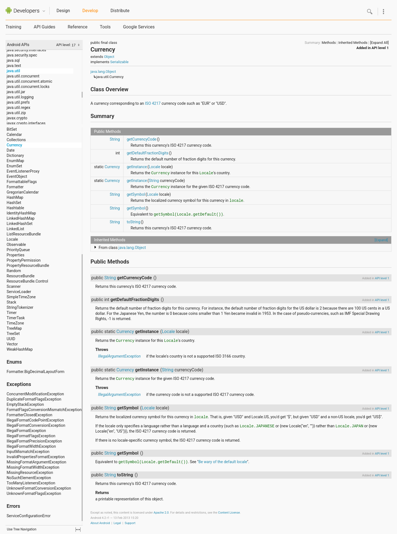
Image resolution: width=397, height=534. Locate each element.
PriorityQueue (18, 250)
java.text (14, 65)
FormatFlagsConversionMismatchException (44, 409)
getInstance (137, 167)
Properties (15, 255)
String (115, 139)
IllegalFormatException (26, 430)
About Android (100, 523)
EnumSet (14, 166)
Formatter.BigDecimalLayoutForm (35, 371)
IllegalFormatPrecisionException (34, 441)
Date (11, 150)
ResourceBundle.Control (27, 281)
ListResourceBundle (24, 234)
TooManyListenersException (31, 483)
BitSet (12, 129)
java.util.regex (18, 107)
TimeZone (15, 323)
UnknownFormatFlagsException (34, 493)
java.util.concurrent (23, 76)
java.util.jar (16, 92)
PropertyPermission (24, 260)
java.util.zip (16, 113)
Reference (77, 26)
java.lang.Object (103, 71)
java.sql (13, 60)
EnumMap (15, 161)
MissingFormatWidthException (33, 467)
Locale (12, 239)
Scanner (14, 286)
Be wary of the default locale (222, 462)
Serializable (119, 62)
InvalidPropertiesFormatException (36, 457)
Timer (12, 312)
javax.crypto (17, 118)
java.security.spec (22, 55)
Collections (16, 140)
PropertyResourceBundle (28, 265)
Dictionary (15, 155)
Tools (105, 26)
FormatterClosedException (29, 415)
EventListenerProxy (23, 171)
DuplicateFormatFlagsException (34, 399)
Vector (12, 344)
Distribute (120, 10)
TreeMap (14, 328)
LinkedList (15, 229)
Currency (14, 145)
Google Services (139, 26)
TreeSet (13, 333)
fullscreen (78, 529)
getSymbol (136, 194)
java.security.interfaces (26, 50)
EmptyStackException (25, 404)
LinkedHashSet (20, 223)
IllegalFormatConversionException (36, 425)
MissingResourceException (30, 472)
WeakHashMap (20, 349)
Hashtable (15, 208)
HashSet (14, 202)
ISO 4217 (153, 103)
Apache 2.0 (161, 512)
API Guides (44, 26)
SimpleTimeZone (21, 297)
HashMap (15, 197)
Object (109, 57)
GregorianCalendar (23, 192)
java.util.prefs (18, 102)
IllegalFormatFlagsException (31, 436)
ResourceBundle (20, 276)
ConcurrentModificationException (35, 394)
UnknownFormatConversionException (39, 488)
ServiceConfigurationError (29, 516)
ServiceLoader (19, 291)
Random (14, 271)
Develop (90, 10)
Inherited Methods (352, 43)
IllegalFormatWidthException (31, 446)
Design (63, 10)
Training (13, 26)
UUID (11, 339)
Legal (117, 523)
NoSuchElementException (29, 478)
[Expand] (381, 240)
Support (130, 523)
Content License (229, 512)
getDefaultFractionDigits (147, 153)
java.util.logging (20, 97)
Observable (16, 244)
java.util (13, 71)
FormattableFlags (22, 181)
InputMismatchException (28, 451)
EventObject (17, 176)
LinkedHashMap (20, 218)
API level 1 (380, 48)
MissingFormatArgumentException (36, 462)
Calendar (14, 134)
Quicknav (43, 11)
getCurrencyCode (142, 139)
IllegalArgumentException (119, 356)
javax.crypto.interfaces (26, 123)
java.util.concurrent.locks (28, 86)
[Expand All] (379, 43)
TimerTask (16, 318)
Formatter (15, 187)
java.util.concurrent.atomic (29, 81)
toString (133, 222)
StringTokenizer (20, 307)
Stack (11, 302)
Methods (329, 43)
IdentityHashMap (21, 213)
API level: (64, 45)
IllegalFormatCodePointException (35, 420)
